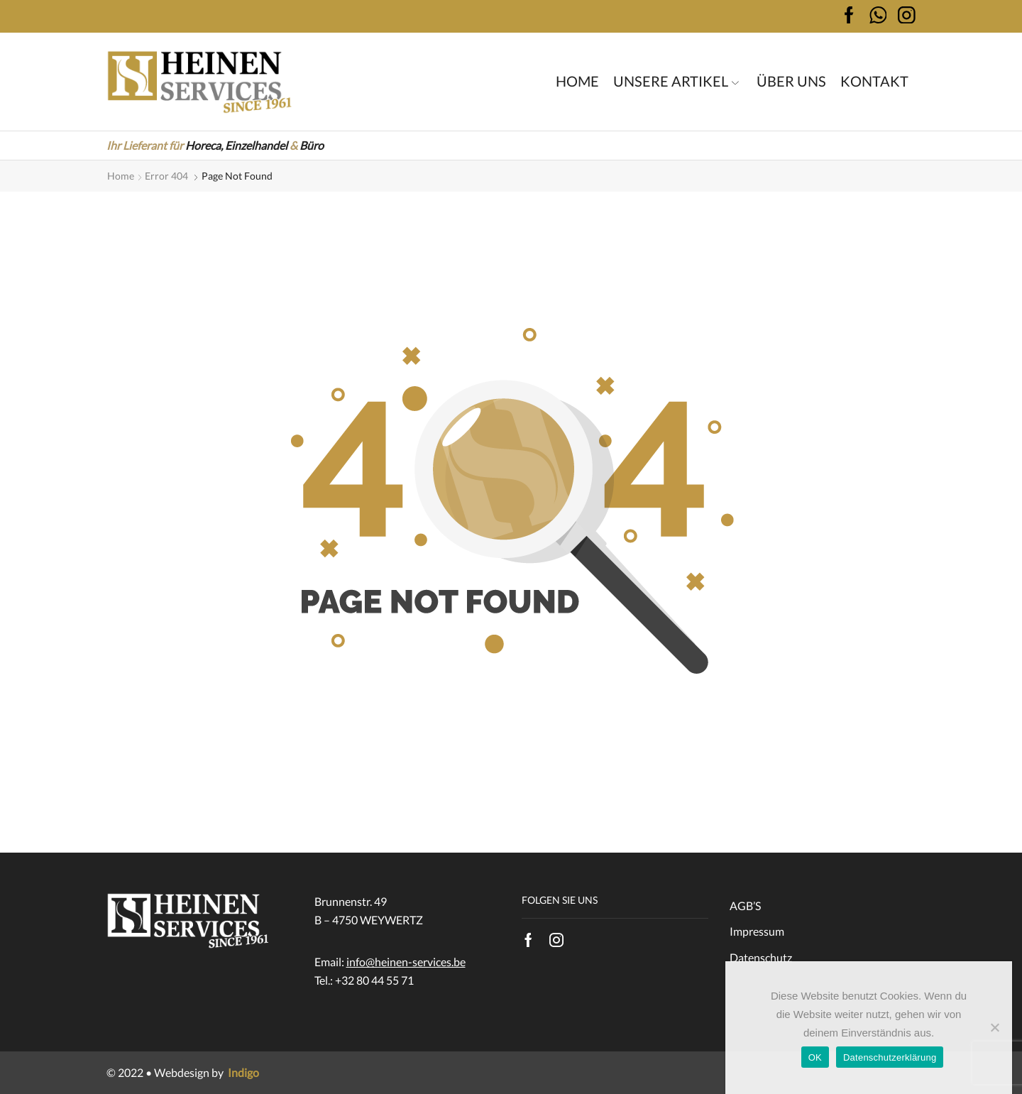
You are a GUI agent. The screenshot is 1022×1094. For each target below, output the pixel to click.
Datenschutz (761, 957)
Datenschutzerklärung (889, 1057)
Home (577, 81)
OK (815, 1057)
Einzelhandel (256, 145)
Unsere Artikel (676, 81)
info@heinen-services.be (406, 961)
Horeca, (204, 145)
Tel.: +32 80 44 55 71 (364, 980)
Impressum (757, 931)
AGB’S (745, 905)
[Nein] (994, 1027)
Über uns (791, 81)
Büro (312, 145)
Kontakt (874, 81)
